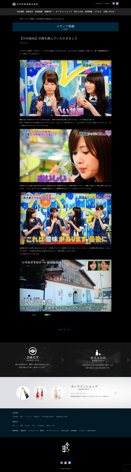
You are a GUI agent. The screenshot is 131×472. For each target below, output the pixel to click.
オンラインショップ (64, 11)
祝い (34, 425)
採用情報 (88, 11)
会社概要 (15, 416)
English (107, 3)
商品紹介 (29, 11)
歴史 (21, 416)
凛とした (15, 425)
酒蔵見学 (48, 11)
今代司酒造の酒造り (48, 416)
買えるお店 (78, 11)
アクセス (97, 11)
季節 (21, 425)
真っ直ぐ (28, 425)
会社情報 (20, 11)
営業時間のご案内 (61, 416)
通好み (48, 425)
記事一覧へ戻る (64, 330)
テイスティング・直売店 (36, 430)
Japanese (99, 3)
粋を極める (40, 425)
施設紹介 (37, 416)
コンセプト (28, 416)
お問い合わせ (108, 11)
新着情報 (38, 11)
